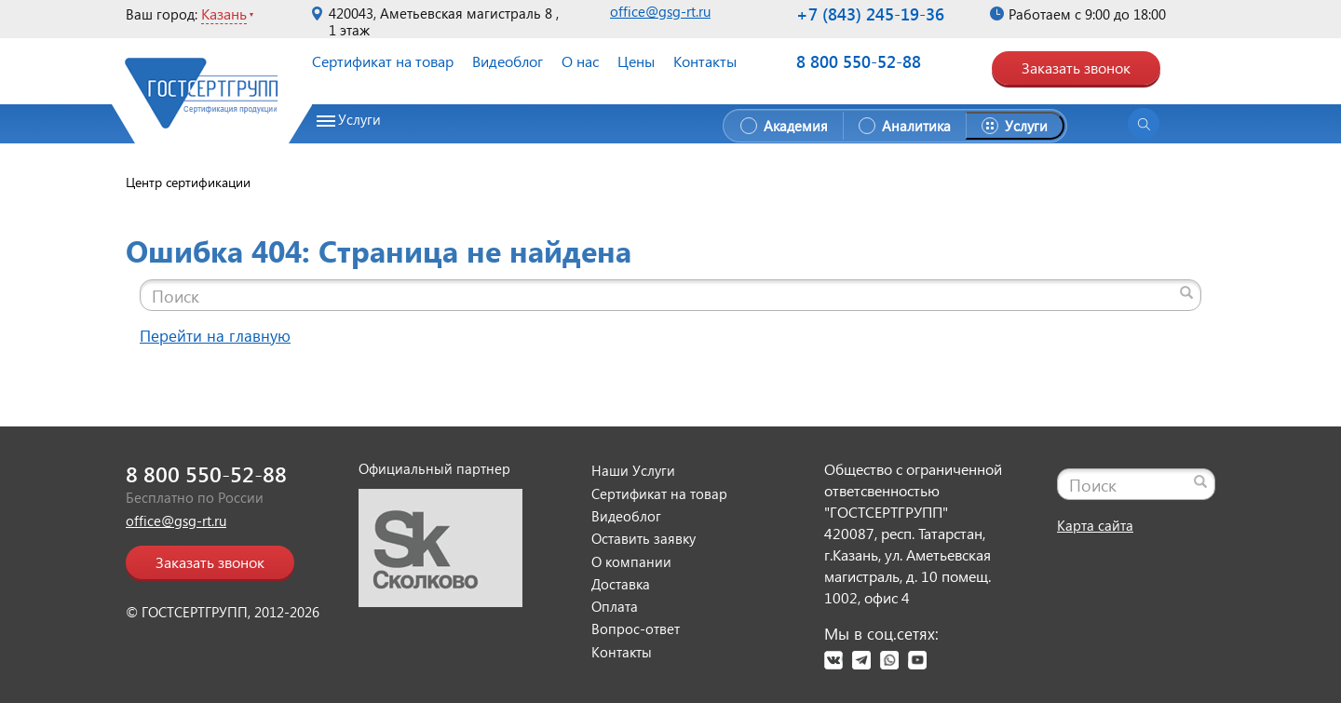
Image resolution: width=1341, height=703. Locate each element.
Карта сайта (1095, 525)
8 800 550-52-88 (858, 61)
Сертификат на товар (383, 61)
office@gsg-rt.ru (660, 11)
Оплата (614, 606)
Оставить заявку (643, 538)
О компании (631, 561)
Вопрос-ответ (635, 628)
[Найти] (1186, 292)
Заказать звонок (1076, 67)
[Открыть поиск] (1143, 124)
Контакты (705, 61)
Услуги (359, 120)
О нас (580, 61)
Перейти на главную (215, 335)
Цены (636, 61)
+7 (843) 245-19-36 (870, 14)
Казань (224, 13)
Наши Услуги (633, 470)
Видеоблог (507, 61)
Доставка (620, 584)
